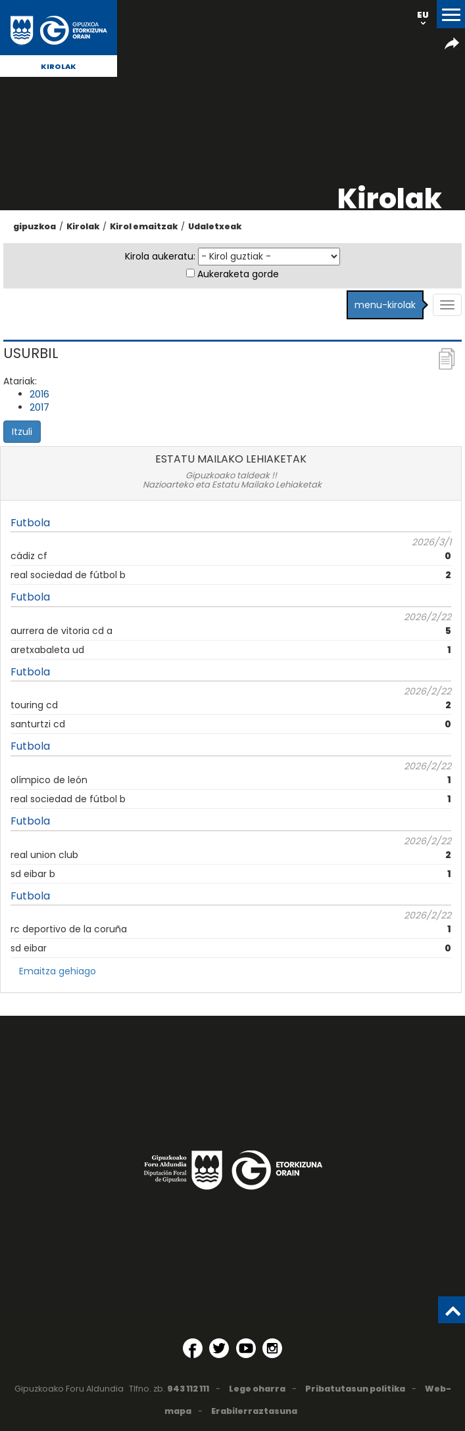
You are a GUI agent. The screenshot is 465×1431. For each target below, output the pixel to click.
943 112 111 (188, 1388)
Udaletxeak (214, 226)
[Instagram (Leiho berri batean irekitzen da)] (272, 1348)
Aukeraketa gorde (238, 274)
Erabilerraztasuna (254, 1411)
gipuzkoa (34, 226)
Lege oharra (257, 1388)
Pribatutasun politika (355, 1388)
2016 (39, 394)
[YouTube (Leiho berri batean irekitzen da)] (246, 1348)
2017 (39, 407)
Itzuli (22, 431)
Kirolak (58, 66)
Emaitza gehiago (57, 971)
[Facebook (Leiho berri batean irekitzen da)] (193, 1348)
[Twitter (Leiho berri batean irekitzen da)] (219, 1348)
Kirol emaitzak (144, 226)
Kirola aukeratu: (160, 256)
